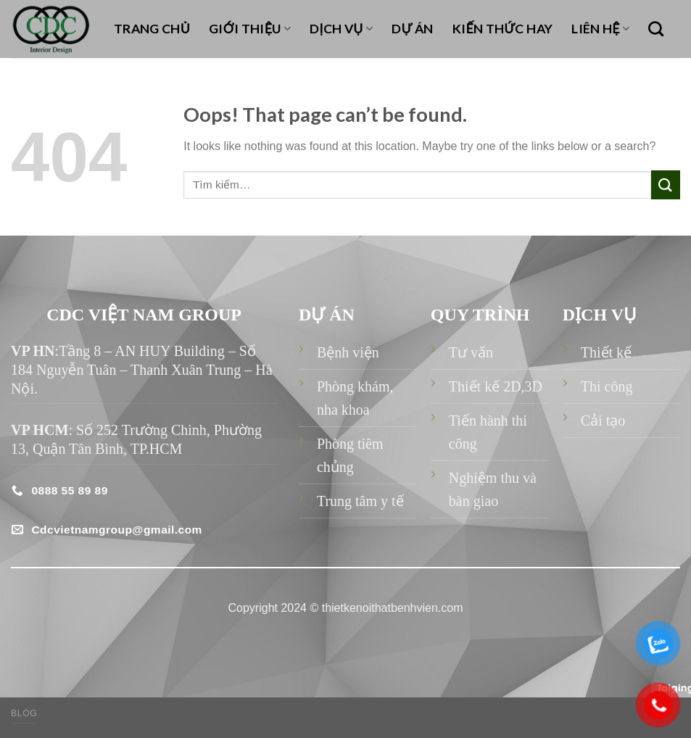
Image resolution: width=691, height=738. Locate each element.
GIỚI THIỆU (250, 28)
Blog (24, 713)
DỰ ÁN (413, 28)
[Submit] (665, 184)
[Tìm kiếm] (655, 28)
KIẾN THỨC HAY (502, 28)
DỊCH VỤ (341, 28)
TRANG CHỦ (152, 28)
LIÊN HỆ (600, 28)
